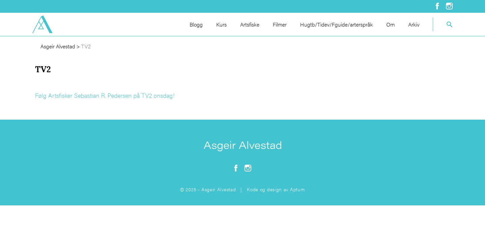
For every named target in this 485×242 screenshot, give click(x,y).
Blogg (196, 24)
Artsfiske (249, 24)
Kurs (221, 24)
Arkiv (413, 24)
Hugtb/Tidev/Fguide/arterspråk (336, 24)
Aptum (297, 189)
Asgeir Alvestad (57, 46)
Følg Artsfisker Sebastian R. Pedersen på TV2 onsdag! (104, 95)
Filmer (280, 24)
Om (390, 24)
